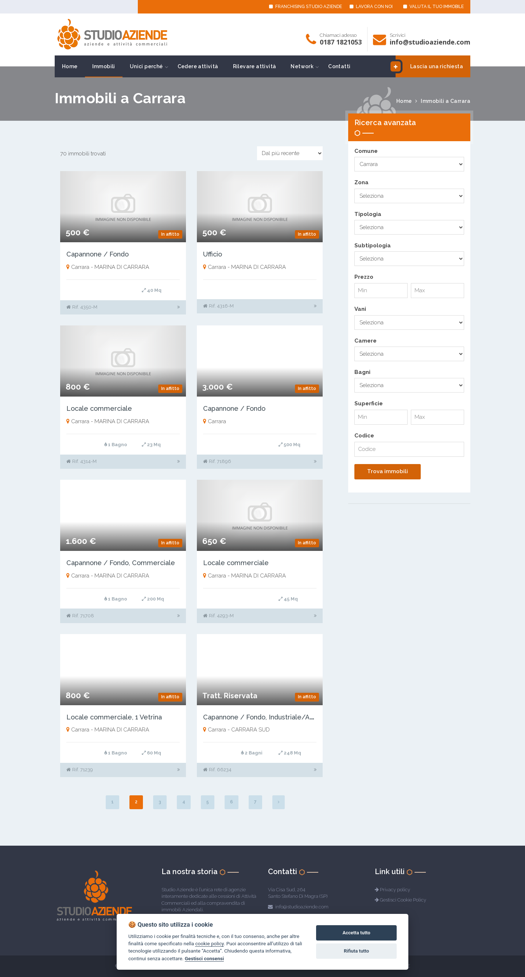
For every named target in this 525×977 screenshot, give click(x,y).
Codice (364, 435)
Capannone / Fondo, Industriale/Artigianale (271, 717)
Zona (361, 182)
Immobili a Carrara (445, 101)
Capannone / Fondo (97, 254)
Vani (360, 309)
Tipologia (367, 214)
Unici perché (146, 66)
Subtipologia (372, 245)
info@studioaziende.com (430, 42)
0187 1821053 (341, 42)
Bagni (362, 372)
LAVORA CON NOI (371, 6)
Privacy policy (395, 889)
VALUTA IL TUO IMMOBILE (433, 6)
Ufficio (212, 254)
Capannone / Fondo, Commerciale (120, 563)
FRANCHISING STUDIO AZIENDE (305, 6)
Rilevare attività (254, 66)
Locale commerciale (99, 408)
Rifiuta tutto (356, 951)
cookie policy (209, 943)
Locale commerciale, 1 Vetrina (114, 717)
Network (302, 66)
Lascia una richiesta (429, 66)
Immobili (103, 66)
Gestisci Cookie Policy (403, 900)
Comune (366, 151)
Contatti (339, 66)
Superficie (368, 403)
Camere (365, 340)
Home (70, 66)
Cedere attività (198, 66)
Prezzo (363, 277)
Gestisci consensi (204, 958)
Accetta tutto (356, 932)
